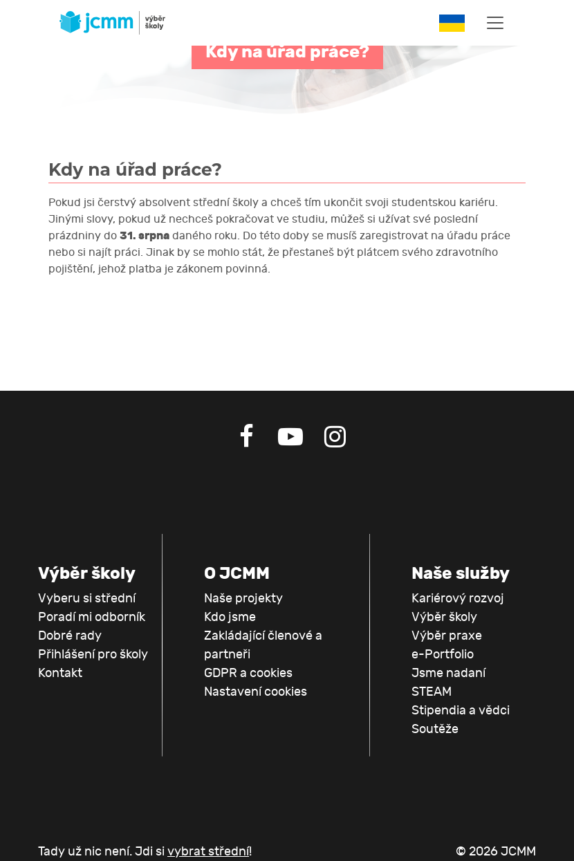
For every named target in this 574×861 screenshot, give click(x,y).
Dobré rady (70, 636)
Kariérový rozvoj (457, 598)
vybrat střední (208, 851)
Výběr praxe (446, 636)
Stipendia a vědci (460, 710)
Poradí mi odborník (91, 617)
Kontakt (60, 673)
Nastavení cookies (255, 692)
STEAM (431, 692)
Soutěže (435, 729)
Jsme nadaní (448, 673)
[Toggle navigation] (495, 23)
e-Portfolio (442, 654)
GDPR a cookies (248, 673)
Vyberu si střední (87, 598)
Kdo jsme (230, 617)
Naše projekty (243, 598)
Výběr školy (444, 617)
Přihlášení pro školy (93, 654)
